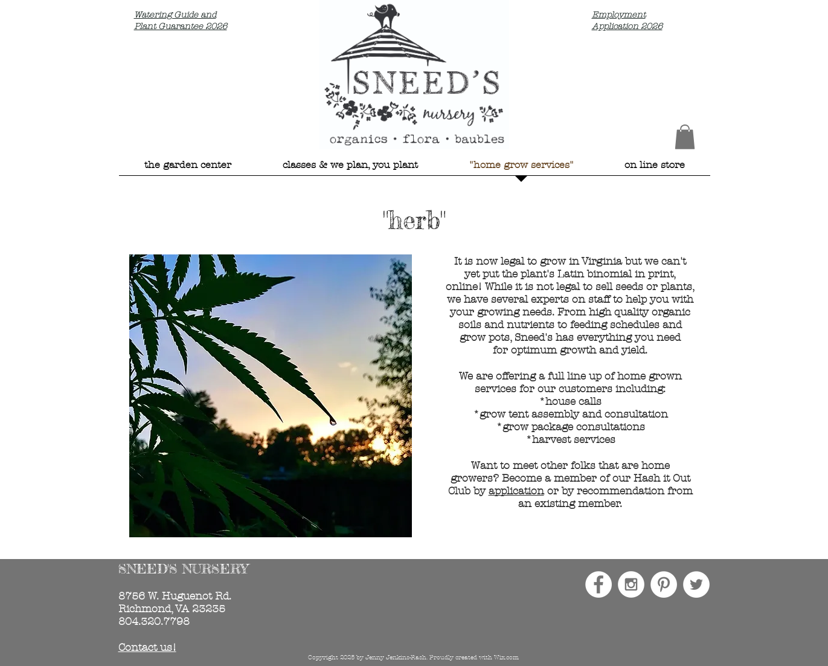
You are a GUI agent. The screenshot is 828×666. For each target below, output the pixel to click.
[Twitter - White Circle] (696, 584)
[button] (685, 136)
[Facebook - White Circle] (598, 584)
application (516, 491)
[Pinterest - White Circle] (663, 584)
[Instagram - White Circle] (631, 584)
